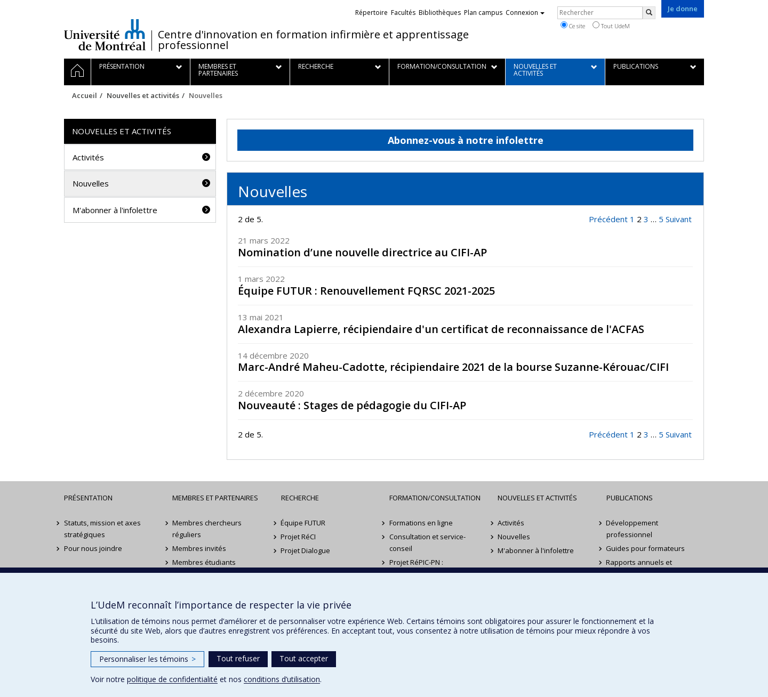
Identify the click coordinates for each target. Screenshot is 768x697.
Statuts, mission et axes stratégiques (102, 528)
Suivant (679, 219)
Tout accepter (303, 658)
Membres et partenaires (215, 498)
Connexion (525, 12)
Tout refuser (238, 658)
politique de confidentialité (172, 679)
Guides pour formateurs (645, 548)
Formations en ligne (421, 523)
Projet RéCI (298, 536)
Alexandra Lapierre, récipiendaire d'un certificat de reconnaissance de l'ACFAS (441, 329)
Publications (629, 498)
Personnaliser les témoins (147, 659)
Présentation (88, 498)
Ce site (573, 25)
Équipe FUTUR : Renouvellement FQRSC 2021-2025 (366, 290)
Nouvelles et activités (143, 95)
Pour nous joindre (93, 548)
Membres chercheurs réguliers (207, 528)
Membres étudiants (204, 562)
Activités (88, 157)
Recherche (300, 498)
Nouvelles (91, 183)
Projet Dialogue (306, 550)
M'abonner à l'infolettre (115, 210)
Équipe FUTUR (303, 523)
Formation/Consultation (435, 498)
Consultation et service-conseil (427, 542)
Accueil (84, 95)
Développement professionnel (632, 528)
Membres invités (199, 548)
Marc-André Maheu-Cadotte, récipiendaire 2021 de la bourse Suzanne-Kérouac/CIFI (453, 367)
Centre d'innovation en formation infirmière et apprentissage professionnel (313, 40)
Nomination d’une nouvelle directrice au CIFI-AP (362, 252)
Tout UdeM (611, 25)
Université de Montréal (105, 35)
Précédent (608, 219)
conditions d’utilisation (282, 679)
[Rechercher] (649, 12)
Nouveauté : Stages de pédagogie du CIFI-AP (352, 405)
